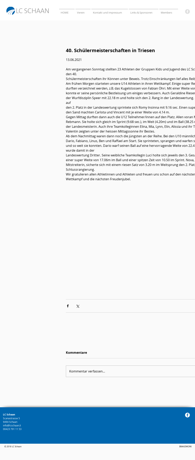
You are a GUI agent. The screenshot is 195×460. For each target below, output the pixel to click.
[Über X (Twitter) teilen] (77, 306)
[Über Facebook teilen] (68, 306)
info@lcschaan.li (12, 425)
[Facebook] (187, 11)
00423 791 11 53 (12, 429)
